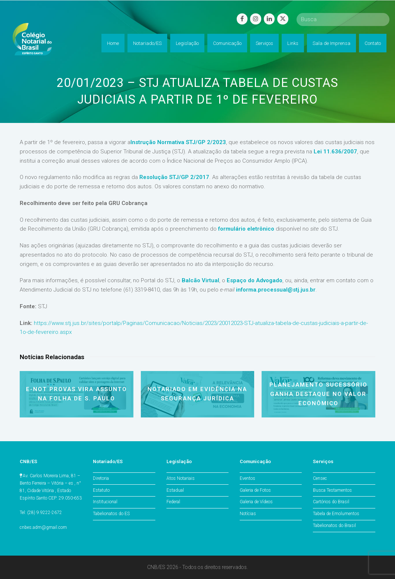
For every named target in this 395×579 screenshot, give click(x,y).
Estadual (175, 490)
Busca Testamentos (332, 490)
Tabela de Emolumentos (336, 513)
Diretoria (101, 478)
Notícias (248, 513)
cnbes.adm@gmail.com (43, 527)
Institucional (105, 501)
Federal (173, 501)
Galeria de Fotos (255, 490)
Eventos (247, 478)
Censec (320, 478)
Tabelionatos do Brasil (334, 525)
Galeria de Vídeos (256, 501)
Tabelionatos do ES (111, 513)
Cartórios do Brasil (331, 501)
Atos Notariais (180, 478)
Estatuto (101, 490)
